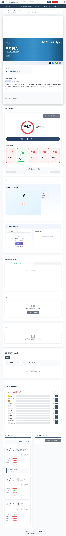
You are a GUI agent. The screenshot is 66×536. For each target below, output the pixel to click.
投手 (14, 10)
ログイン (55, 2)
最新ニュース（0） (19, 265)
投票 (56, 398)
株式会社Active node (34, 535)
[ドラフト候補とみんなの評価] (11, 2)
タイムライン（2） (47, 265)
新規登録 (61, 2)
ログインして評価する (51, 116)
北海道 (14, 12)
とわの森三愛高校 (26, 12)
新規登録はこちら (19, 247)
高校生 (9, 10)
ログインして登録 (33, 314)
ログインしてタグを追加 (11, 98)
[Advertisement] (33, 26)
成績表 (7, 359)
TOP (4, 11)
